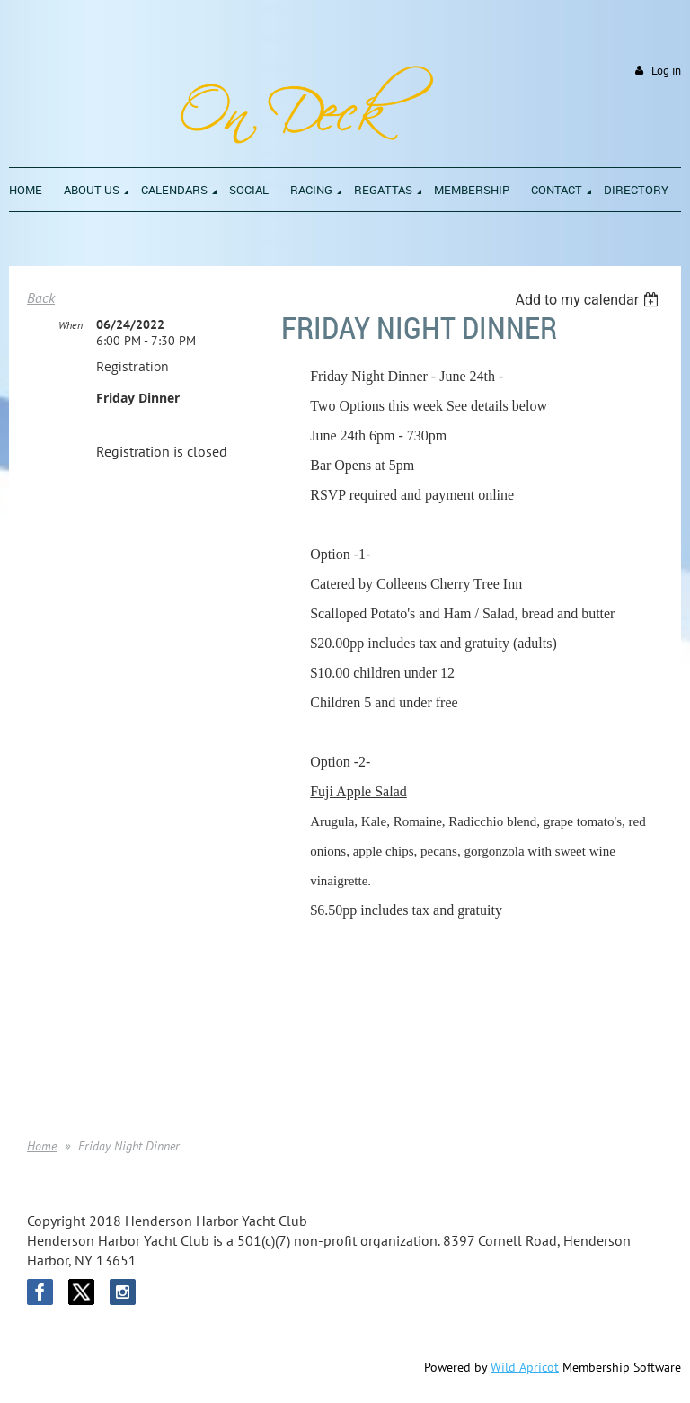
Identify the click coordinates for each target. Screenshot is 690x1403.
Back (41, 297)
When (70, 325)
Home (42, 1146)
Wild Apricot (525, 1367)
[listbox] (589, 300)
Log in (666, 70)
